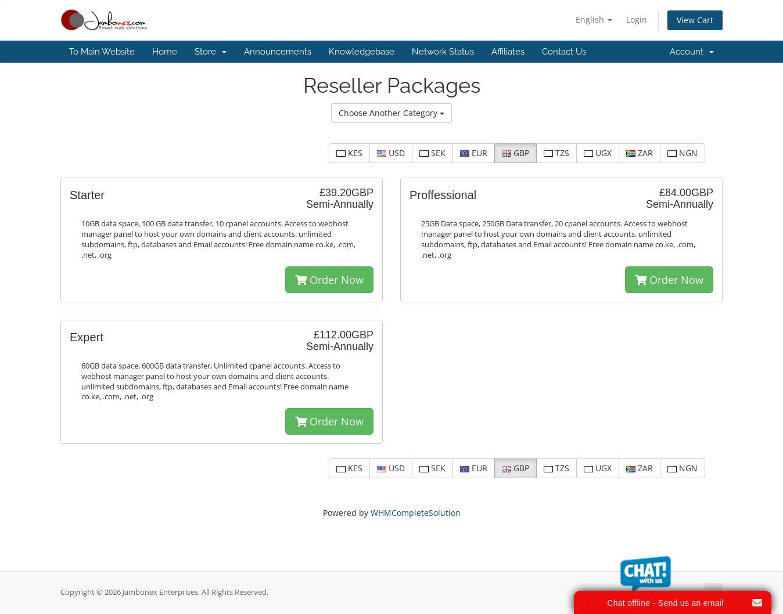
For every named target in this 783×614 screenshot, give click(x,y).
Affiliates (508, 51)
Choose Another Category (391, 112)
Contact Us (564, 51)
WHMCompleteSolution (416, 512)
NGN (682, 152)
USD (391, 152)
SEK (432, 152)
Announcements (277, 51)
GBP (515, 152)
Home (164, 51)
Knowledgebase (361, 51)
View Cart (695, 20)
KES (349, 152)
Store (211, 51)
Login (636, 19)
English (594, 19)
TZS (556, 152)
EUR (473, 152)
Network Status (443, 51)
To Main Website (102, 51)
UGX (598, 152)
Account (692, 51)
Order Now (329, 280)
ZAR (639, 152)
